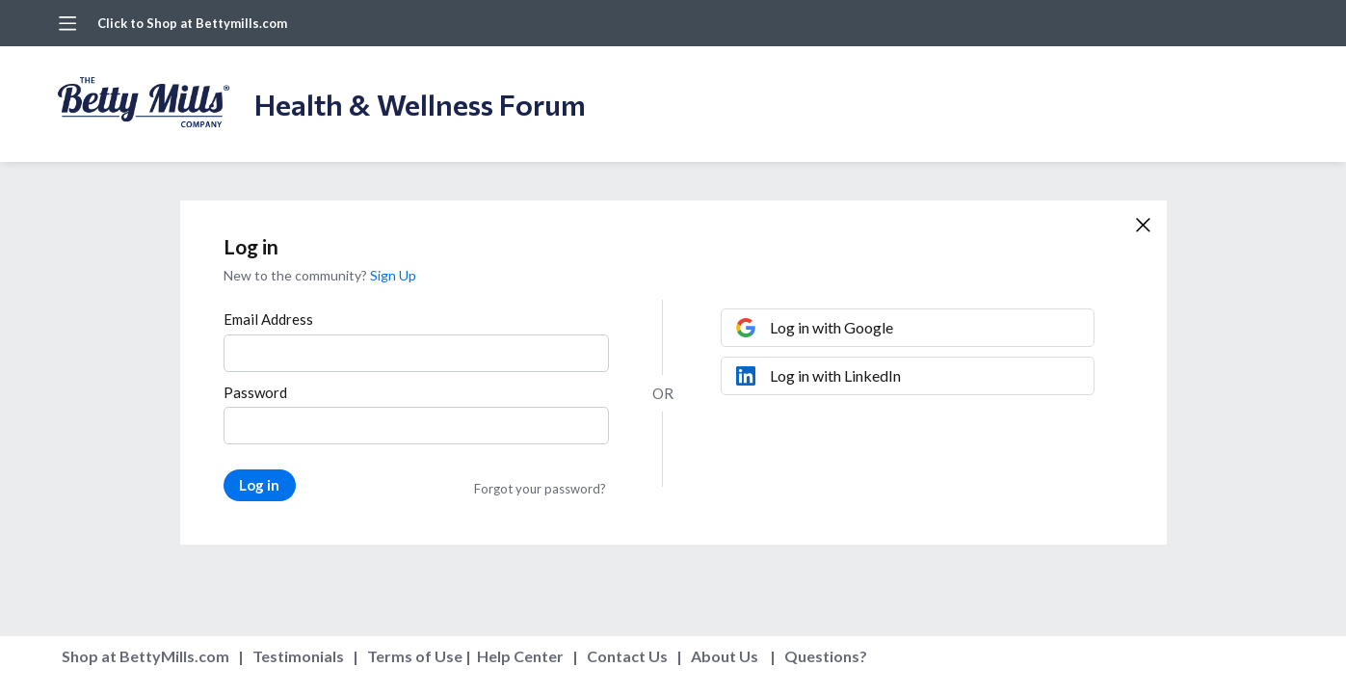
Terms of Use (414, 656)
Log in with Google (831, 327)
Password (255, 392)
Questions (821, 656)
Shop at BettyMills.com (145, 656)
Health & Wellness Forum (420, 103)
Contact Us (627, 656)
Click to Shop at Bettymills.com (192, 23)
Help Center (520, 656)
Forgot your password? (540, 488)
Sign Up (393, 275)
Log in (259, 485)
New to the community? (297, 275)
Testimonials (298, 656)
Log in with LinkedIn (835, 375)
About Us (724, 656)
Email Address (268, 319)
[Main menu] (67, 23)
